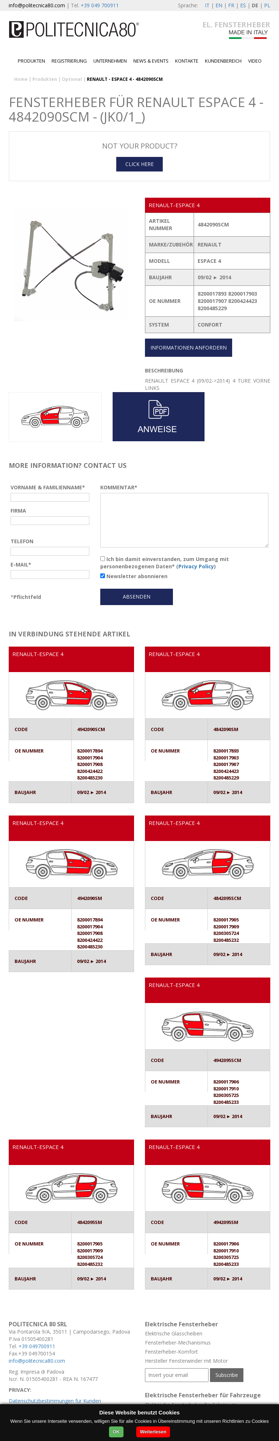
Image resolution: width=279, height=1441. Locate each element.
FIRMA (18, 510)
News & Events (151, 61)
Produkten (31, 61)
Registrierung (69, 61)
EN (218, 5)
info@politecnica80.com (37, 5)
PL (267, 5)
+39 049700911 (37, 1346)
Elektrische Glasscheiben (173, 1333)
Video (255, 61)
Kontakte (186, 61)
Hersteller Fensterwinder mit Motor (186, 1360)
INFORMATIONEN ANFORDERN (188, 347)
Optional (72, 79)
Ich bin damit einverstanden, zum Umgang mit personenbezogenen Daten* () (164, 563)
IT (207, 5)
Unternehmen (110, 61)
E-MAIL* (21, 564)
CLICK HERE (139, 164)
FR (231, 5)
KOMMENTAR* (118, 487)
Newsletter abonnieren (133, 576)
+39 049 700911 (100, 5)
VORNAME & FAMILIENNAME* (48, 487)
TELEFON (22, 541)
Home (21, 79)
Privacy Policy (196, 566)
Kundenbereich (223, 61)
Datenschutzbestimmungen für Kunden (55, 1400)
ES (243, 5)
